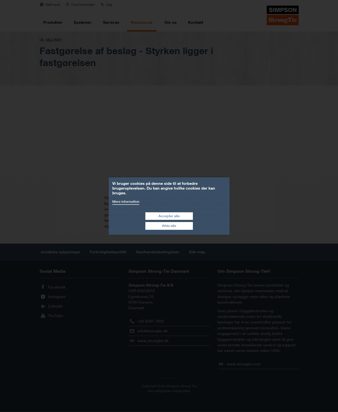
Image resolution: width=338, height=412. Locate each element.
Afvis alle (169, 226)
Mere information (125, 202)
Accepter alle (169, 216)
